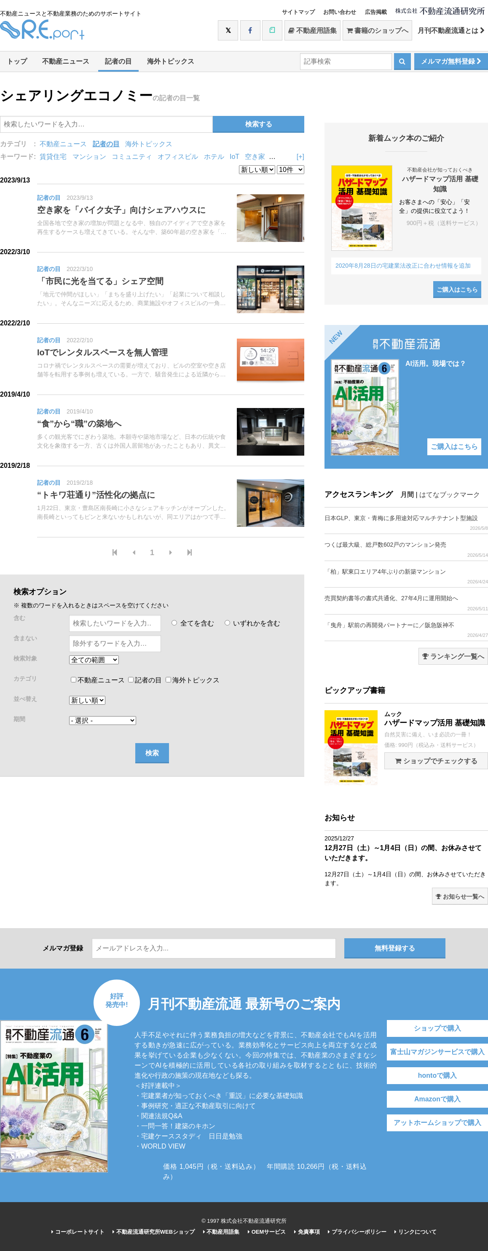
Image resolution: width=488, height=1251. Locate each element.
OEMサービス (267, 1232)
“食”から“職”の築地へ (79, 423)
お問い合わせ (339, 12)
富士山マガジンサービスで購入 (437, 1051)
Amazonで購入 (437, 1099)
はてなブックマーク (449, 494)
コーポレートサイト (78, 1232)
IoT (234, 156)
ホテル (214, 156)
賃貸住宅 (53, 156)
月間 (407, 494)
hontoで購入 (437, 1075)
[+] (300, 156)
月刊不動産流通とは (451, 30)
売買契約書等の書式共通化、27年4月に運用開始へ (406, 603)
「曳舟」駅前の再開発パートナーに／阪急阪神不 (406, 630)
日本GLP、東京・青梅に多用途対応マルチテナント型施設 (406, 523)
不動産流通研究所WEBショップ (154, 1232)
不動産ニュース (65, 61)
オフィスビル (178, 156)
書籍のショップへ (377, 30)
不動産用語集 (312, 30)
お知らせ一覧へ (460, 896)
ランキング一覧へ (453, 656)
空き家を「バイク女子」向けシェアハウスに (121, 210)
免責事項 (307, 1232)
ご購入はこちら (457, 289)
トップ (17, 61)
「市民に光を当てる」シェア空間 (100, 281)
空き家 (255, 156)
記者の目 (118, 61)
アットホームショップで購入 (437, 1122)
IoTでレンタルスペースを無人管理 (102, 352)
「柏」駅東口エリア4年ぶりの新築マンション (406, 576)
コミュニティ (132, 156)
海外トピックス (170, 61)
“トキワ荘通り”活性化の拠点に (96, 494)
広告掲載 (376, 12)
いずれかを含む (252, 623)
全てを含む (193, 623)
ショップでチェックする (436, 761)
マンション (89, 156)
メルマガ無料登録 (451, 61)
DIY (276, 156)
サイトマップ (298, 12)
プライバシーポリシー (357, 1232)
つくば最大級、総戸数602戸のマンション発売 (406, 549)
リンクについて (415, 1232)
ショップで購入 (437, 1028)
